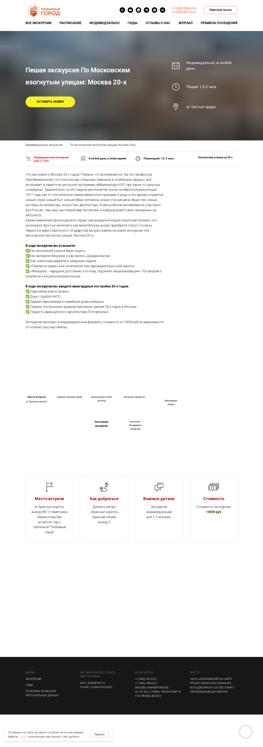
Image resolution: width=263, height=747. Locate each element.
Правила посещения (219, 23)
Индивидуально (104, 23)
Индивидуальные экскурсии (44, 145)
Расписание (70, 23)
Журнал (185, 23)
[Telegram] (146, 10)
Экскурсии (33, 679)
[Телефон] (122, 10)
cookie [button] (22, 736)
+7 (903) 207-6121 (184, 12)
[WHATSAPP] (138, 10)
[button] (50, 101)
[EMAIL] (130, 10)
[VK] (162, 10)
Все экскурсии (39, 23)
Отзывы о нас (158, 23)
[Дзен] (154, 10)
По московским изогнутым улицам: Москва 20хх (103, 145)
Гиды (133, 23)
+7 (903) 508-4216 (184, 8)
